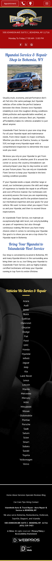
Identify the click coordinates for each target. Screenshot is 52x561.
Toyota (26, 455)
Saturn (26, 433)
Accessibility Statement (26, 534)
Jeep (26, 367)
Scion (26, 437)
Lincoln (26, 384)
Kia (26, 371)
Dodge (26, 331)
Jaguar (26, 362)
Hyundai (26, 353)
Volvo (26, 464)
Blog (43, 495)
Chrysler (26, 327)
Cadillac (26, 318)
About (14, 495)
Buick (26, 314)
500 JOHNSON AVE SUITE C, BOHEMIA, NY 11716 (26, 32)
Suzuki (26, 450)
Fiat (26, 336)
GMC (26, 345)
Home (9, 495)
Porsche (26, 424)
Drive (11, 531)
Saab (26, 428)
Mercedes (26, 393)
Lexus (26, 380)
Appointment (10, 3)
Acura (26, 301)
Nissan (26, 411)
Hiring (28, 502)
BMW (26, 309)
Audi (26, 305)
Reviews (37, 495)
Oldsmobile (26, 415)
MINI (26, 402)
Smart (26, 441)
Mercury (26, 397)
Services (21, 495)
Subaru (26, 446)
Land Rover (26, 375)
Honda (26, 349)
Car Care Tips (20, 502)
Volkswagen (26, 459)
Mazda (26, 389)
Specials (29, 495)
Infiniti (26, 358)
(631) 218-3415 (26, 525)
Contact (35, 502)
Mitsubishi (26, 406)
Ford (26, 340)
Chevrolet (26, 323)
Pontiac (26, 419)
